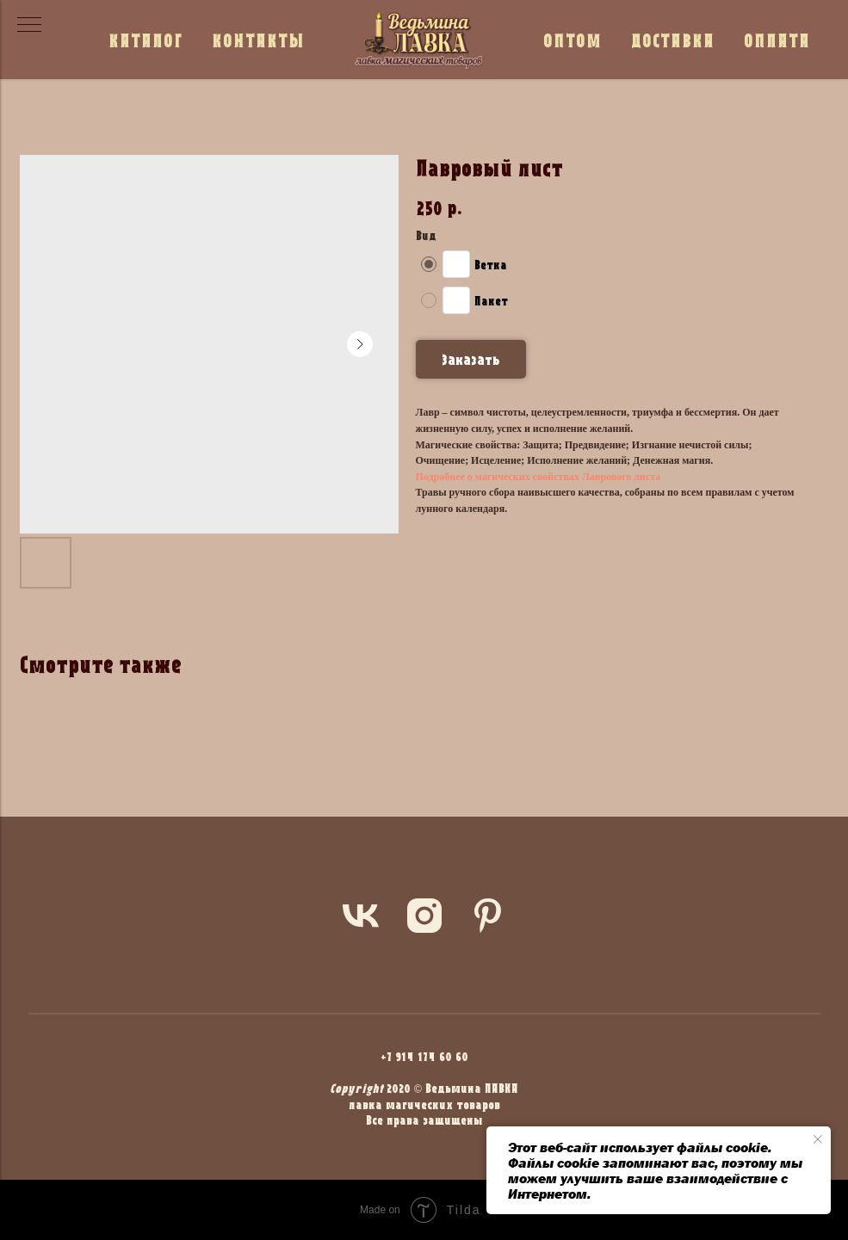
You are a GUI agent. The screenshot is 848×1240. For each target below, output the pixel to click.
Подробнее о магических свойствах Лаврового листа (538, 477)
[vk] (360, 915)
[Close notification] (817, 1139)
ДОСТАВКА (673, 40)
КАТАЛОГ (145, 40)
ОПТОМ (572, 40)
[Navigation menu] (29, 25)
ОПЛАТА (777, 40)
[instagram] (424, 915)
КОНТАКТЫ (258, 40)
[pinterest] (488, 915)
